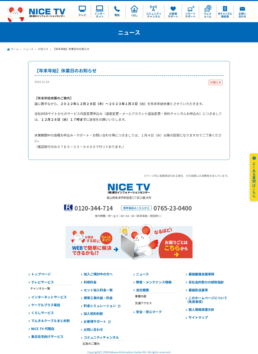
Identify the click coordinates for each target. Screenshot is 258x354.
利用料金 (90, 282)
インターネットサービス (49, 297)
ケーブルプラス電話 (45, 304)
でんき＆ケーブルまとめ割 (50, 320)
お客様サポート (95, 321)
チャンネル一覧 (40, 288)
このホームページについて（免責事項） (206, 299)
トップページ (41, 274)
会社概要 (142, 289)
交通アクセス (143, 303)
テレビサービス (42, 282)
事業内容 (140, 296)
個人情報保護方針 (201, 309)
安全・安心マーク (149, 311)
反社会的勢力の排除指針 (206, 282)
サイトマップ (198, 317)
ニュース (28, 49)
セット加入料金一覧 (98, 289)
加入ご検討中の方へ (98, 274)
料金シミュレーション (100, 305)
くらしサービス (42, 312)
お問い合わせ (93, 329)
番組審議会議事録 (201, 274)
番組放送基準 (198, 289)
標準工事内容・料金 (98, 297)
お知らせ (43, 49)
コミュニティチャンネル (101, 337)
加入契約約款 (93, 313)
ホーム (15, 49)
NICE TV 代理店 (42, 328)
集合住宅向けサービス (47, 336)
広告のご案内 (91, 344)
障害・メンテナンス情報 (154, 282)
